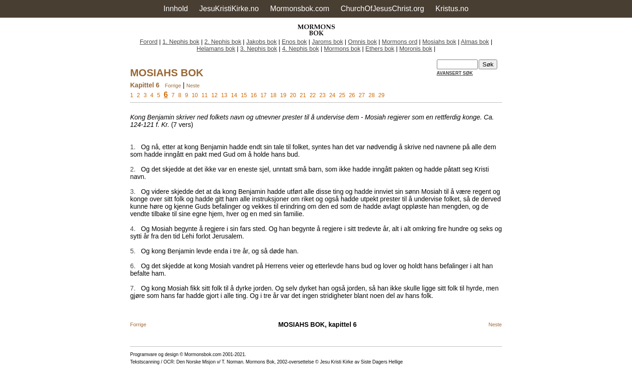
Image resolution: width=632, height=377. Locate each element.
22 (312, 95)
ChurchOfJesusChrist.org (382, 9)
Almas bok (475, 41)
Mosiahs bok (439, 41)
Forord (149, 41)
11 (205, 95)
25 (342, 95)
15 (244, 95)
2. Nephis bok (223, 41)
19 (283, 95)
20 (293, 95)
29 (381, 95)
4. (133, 228)
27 (362, 95)
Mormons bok (342, 48)
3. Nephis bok (258, 48)
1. (133, 147)
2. (133, 169)
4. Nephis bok (300, 48)
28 (372, 95)
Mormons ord (400, 41)
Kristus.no (451, 9)
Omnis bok (362, 41)
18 (273, 95)
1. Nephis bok (181, 41)
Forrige (173, 85)
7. (133, 288)
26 (352, 95)
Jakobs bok (261, 41)
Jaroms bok (327, 41)
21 (303, 95)
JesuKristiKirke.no (229, 9)
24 (332, 95)
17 (263, 95)
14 (234, 95)
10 (194, 95)
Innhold (176, 9)
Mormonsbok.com (299, 9)
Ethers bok (379, 48)
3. (133, 191)
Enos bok (294, 41)
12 (214, 95)
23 (322, 95)
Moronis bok (415, 48)
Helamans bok (216, 48)
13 (224, 95)
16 (253, 95)
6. (133, 266)
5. (133, 251)
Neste (193, 85)
